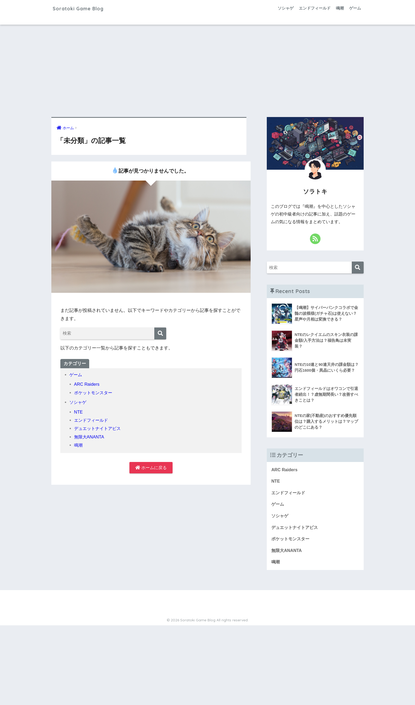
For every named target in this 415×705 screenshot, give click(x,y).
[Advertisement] (207, 71)
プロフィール (159, 614)
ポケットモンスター (94, 392)
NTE (78, 412)
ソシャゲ (286, 8)
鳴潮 (340, 8)
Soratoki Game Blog (85, 8)
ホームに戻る (151, 467)
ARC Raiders (87, 384)
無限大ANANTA (90, 436)
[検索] (160, 333)
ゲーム (355, 8)
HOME (207, 602)
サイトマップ (213, 614)
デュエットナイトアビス (99, 428)
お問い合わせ (186, 614)
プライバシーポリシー (248, 614)
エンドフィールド (315, 8)
